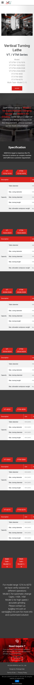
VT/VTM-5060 (17, 77)
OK (17, 681)
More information (17, 683)
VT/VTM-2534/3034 (17, 71)
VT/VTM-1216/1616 (17, 62)
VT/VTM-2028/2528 (17, 68)
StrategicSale (20, 669)
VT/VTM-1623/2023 (17, 65)
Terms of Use (11, 672)
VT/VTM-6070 (17, 80)
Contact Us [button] (17, 658)
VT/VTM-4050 (17, 74)
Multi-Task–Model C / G (17, 82)
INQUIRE (17, 88)
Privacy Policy (22, 672)
